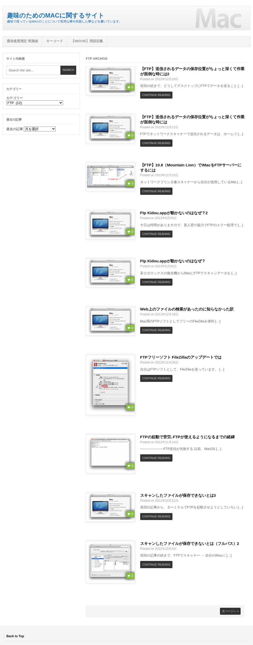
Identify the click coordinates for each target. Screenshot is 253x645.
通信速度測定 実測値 (22, 41)
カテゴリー (14, 98)
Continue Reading (156, 95)
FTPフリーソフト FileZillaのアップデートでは (181, 357)
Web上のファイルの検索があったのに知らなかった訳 (187, 309)
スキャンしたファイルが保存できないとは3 (178, 495)
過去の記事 (14, 129)
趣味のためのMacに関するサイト (55, 15)
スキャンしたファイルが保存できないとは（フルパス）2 (189, 543)
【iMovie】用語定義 (87, 41)
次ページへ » (230, 611)
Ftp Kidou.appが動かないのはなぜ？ (172, 261)
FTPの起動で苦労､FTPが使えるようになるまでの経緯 (187, 437)
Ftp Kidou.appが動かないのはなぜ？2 (174, 213)
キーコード (54, 41)
